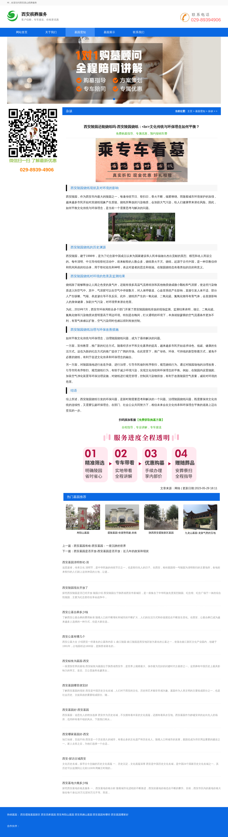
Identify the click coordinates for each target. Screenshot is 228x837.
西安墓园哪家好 (119, 814)
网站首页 (21, 32)
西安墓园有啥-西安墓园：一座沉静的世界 (100, 545)
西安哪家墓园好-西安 (75, 744)
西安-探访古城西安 (74, 768)
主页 (189, 111)
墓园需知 (200, 111)
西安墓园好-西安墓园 (75, 719)
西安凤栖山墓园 (83, 814)
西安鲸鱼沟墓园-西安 (75, 670)
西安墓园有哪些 (101, 814)
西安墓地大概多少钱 (75, 792)
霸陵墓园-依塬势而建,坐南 (122, 532)
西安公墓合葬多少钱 (75, 622)
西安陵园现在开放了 (75, 597)
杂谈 (210, 111)
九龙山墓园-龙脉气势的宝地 (200, 532)
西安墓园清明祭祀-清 (75, 570)
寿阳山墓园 (83, 532)
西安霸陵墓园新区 (30, 814)
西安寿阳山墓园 (65, 814)
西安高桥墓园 (48, 814)
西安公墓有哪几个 (73, 646)
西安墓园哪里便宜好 (75, 695)
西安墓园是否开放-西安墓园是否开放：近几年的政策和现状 (111, 551)
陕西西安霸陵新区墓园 (161, 532)
